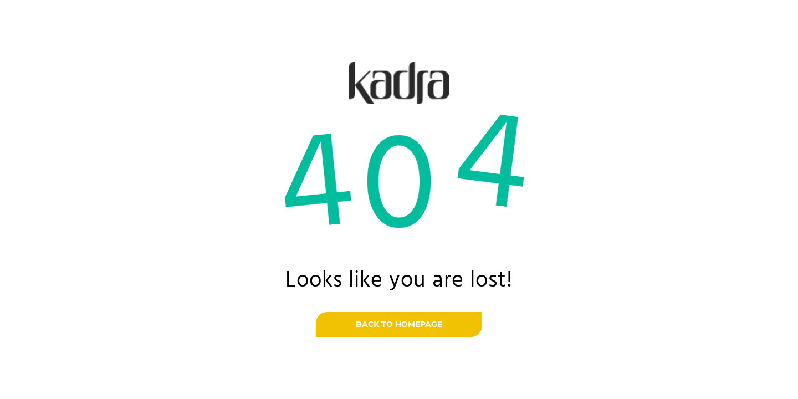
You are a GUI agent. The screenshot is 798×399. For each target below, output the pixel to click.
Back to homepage (399, 324)
